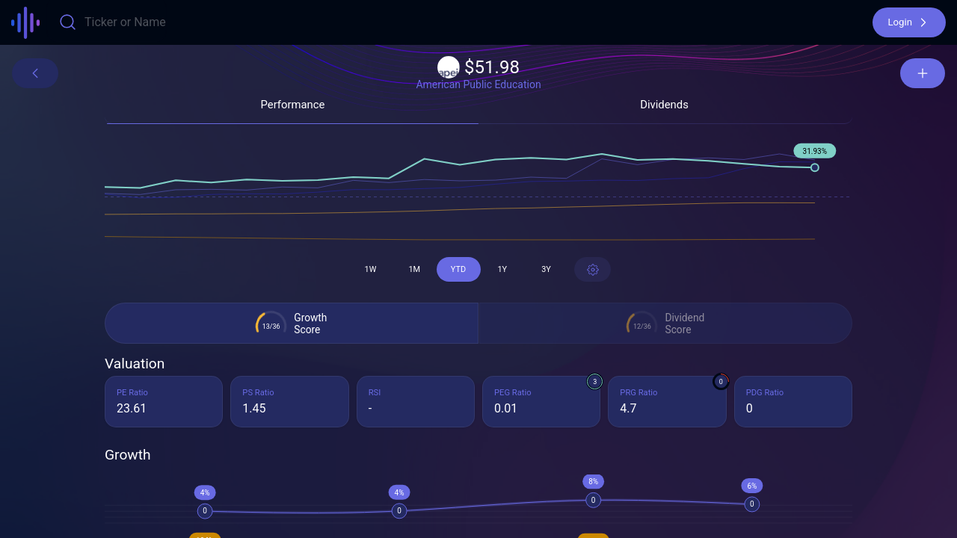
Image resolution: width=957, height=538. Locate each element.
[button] (909, 22)
